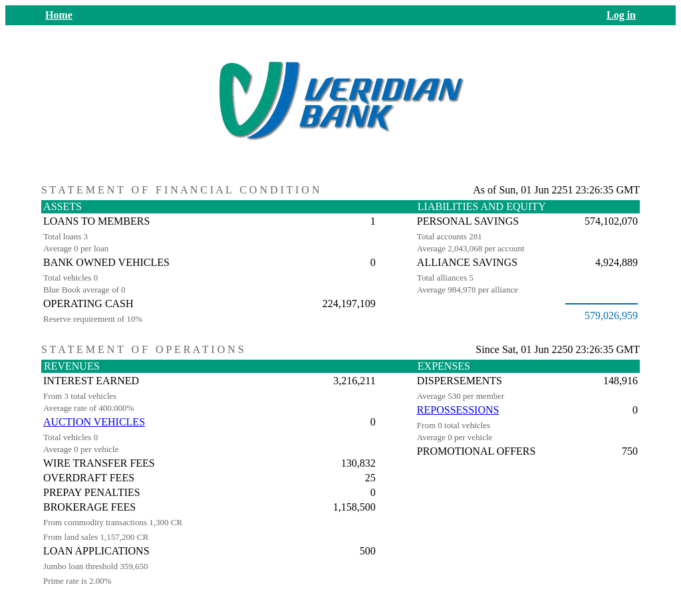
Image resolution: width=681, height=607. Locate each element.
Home (58, 15)
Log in (621, 15)
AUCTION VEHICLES (94, 421)
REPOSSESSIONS (458, 410)
